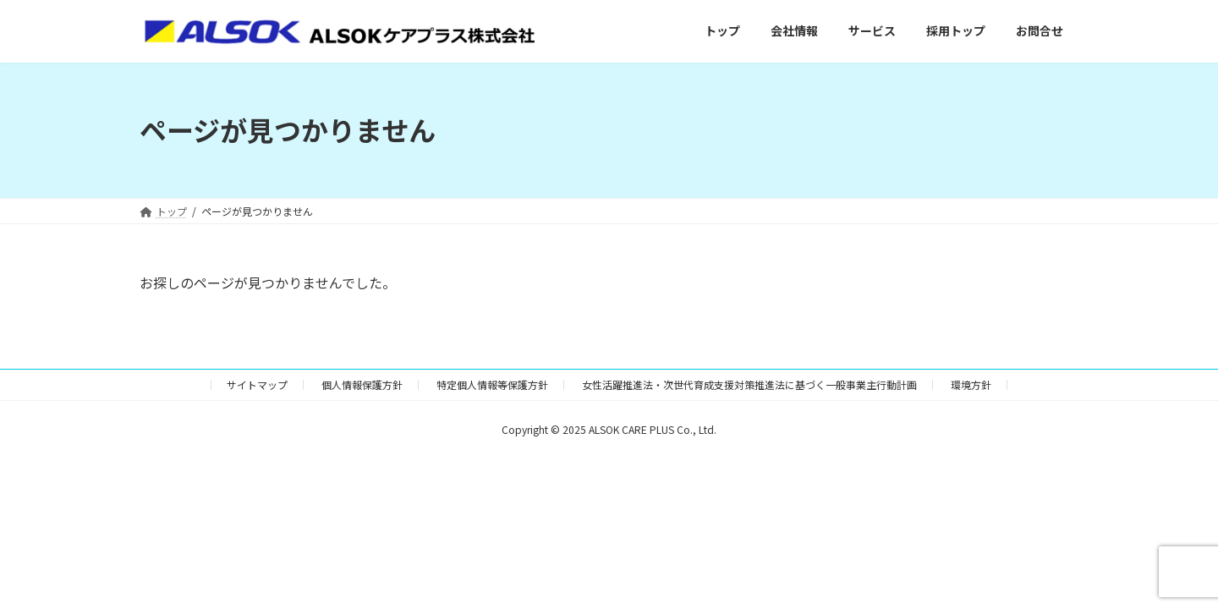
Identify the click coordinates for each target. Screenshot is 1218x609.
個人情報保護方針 (362, 384)
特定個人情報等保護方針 (492, 384)
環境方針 (971, 384)
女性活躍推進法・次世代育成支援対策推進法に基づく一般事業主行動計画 (749, 384)
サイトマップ (257, 384)
